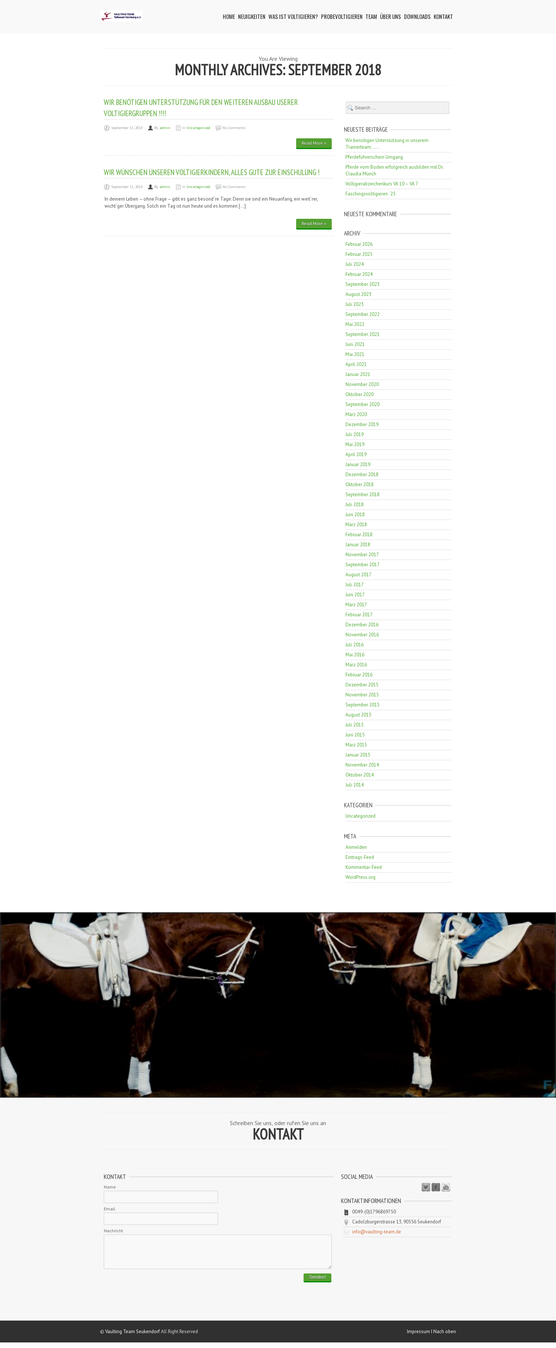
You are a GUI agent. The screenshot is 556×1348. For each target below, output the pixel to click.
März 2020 (356, 414)
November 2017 (362, 554)
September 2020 (362, 404)
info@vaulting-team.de (376, 1232)
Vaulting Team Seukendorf (132, 1337)
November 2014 (362, 765)
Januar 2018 (357, 544)
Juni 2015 (355, 735)
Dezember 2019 (361, 424)
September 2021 (362, 334)
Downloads (417, 16)
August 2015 (358, 715)
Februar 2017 (359, 615)
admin (164, 127)
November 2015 (362, 695)
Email (109, 1209)
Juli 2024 (354, 264)
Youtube (445, 1187)
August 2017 (358, 574)
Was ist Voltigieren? (293, 16)
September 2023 (362, 284)
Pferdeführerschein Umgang (374, 157)
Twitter (425, 1187)
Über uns (390, 16)
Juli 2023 (354, 304)
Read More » (314, 143)
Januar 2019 (357, 464)
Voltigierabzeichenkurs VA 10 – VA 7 (381, 184)
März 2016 (356, 665)
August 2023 (358, 294)
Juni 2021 (355, 344)
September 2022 (362, 314)
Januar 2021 (357, 374)
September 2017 (362, 564)
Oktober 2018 (359, 484)
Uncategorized (198, 127)
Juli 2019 (354, 434)
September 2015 (362, 705)
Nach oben (444, 1337)
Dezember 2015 (361, 685)
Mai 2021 (354, 354)
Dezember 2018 (361, 474)
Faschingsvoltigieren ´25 (370, 194)
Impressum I (420, 1337)
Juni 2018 (355, 514)
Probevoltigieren (342, 16)
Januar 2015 (357, 755)
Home (229, 16)
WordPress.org (360, 877)
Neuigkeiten (251, 16)
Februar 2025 (359, 254)
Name (110, 1187)
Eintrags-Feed (359, 857)
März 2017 (356, 605)
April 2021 (356, 364)
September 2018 (362, 494)
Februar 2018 (359, 534)
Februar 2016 (359, 675)
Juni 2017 (355, 594)
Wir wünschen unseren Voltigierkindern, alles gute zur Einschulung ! (212, 172)
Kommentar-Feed (363, 867)
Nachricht (113, 1230)
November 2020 (362, 384)
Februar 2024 (359, 274)
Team (371, 16)
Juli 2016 (354, 645)
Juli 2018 (354, 504)
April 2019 (356, 454)
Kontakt (443, 16)
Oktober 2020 (359, 394)
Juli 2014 (354, 785)
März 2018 (356, 524)
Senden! (317, 1282)
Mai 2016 (354, 655)
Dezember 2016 (361, 625)
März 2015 (356, 745)
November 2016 (362, 635)
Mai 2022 (354, 324)
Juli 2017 (354, 584)
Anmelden (356, 847)
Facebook (435, 1187)
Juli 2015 (354, 725)
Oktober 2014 (359, 775)
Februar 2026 (359, 244)
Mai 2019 (354, 444)
